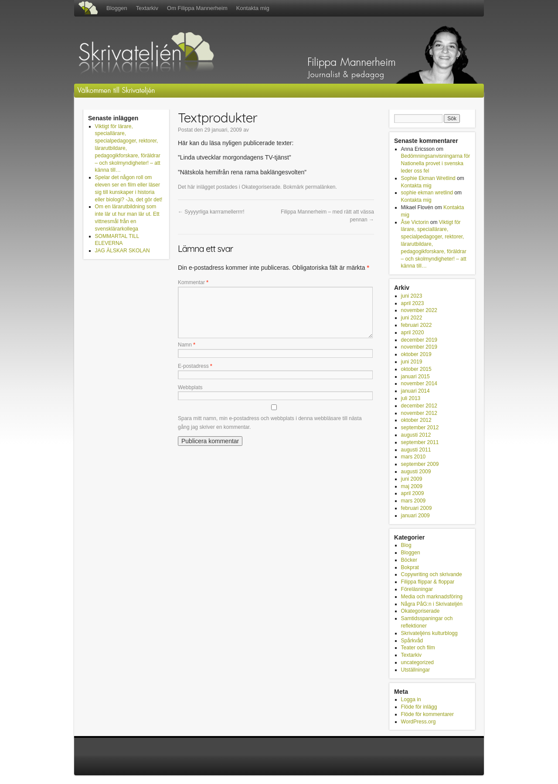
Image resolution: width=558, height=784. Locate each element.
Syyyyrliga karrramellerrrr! (211, 212)
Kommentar (193, 282)
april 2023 (412, 303)
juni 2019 (411, 362)
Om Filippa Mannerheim (197, 8)
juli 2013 (411, 398)
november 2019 (419, 347)
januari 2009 (415, 515)
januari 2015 (415, 376)
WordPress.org (418, 722)
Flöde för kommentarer (427, 714)
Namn (186, 345)
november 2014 (419, 383)
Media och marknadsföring (432, 597)
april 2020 (412, 332)
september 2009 (420, 464)
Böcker (409, 560)
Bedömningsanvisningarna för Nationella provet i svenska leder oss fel (435, 163)
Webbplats (190, 387)
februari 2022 (416, 325)
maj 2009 (411, 486)
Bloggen (116, 8)
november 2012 (419, 413)
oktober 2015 (416, 369)
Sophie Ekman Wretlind (428, 178)
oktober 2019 (416, 354)
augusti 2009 (416, 471)
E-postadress (195, 366)
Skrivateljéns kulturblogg (429, 633)
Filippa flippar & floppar (428, 582)
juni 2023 (411, 296)
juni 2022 (411, 318)
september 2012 (420, 427)
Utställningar (415, 670)
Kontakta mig (252, 8)
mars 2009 (413, 501)
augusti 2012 (416, 435)
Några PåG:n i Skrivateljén (432, 604)
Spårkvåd (412, 641)
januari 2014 (415, 391)
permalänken (320, 187)
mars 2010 (413, 457)
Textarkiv (147, 8)
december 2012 (419, 406)
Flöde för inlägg (419, 707)
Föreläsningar (417, 589)
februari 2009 (416, 508)
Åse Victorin (415, 222)
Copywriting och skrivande (431, 574)
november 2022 (419, 310)
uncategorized (417, 662)
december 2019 (419, 340)
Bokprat (410, 567)
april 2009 (412, 493)
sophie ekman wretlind (427, 193)
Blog (406, 545)
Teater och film (418, 648)
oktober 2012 (416, 420)
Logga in (411, 699)
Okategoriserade (261, 187)
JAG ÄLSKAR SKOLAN (122, 251)
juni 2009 (411, 479)
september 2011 (420, 442)
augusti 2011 (416, 450)
